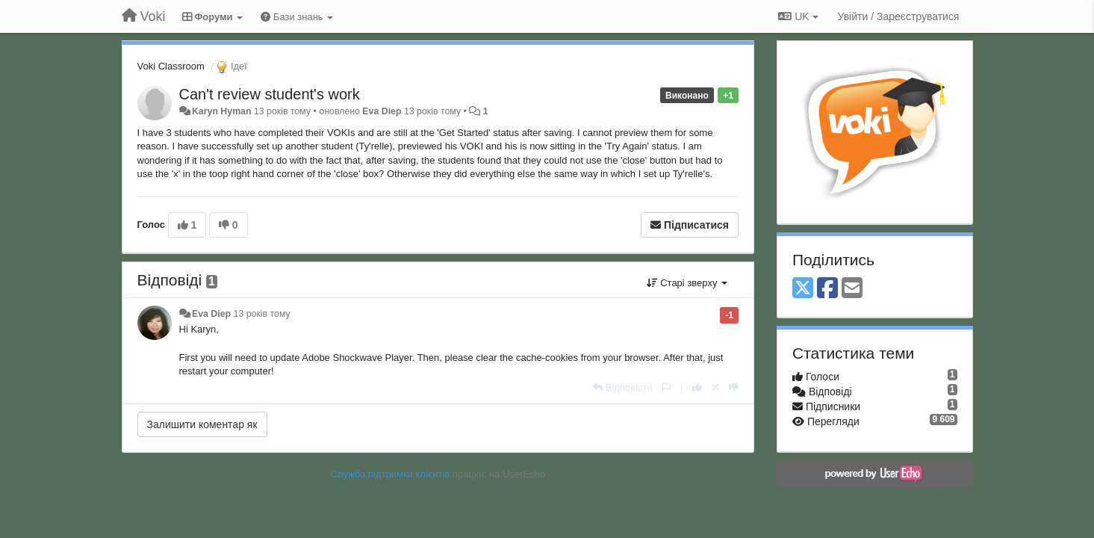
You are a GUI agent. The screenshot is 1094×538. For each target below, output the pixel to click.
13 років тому (262, 314)
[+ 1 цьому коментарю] (697, 387)
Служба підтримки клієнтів (390, 474)
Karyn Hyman (222, 111)
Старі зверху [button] (687, 282)
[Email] (852, 289)
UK (798, 16)
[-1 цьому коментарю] (734, 387)
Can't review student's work (269, 94)
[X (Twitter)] (802, 289)
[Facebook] (827, 289)
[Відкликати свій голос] (715, 387)
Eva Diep (381, 111)
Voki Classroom (171, 66)
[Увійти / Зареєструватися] (899, 16)
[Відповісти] (623, 387)
